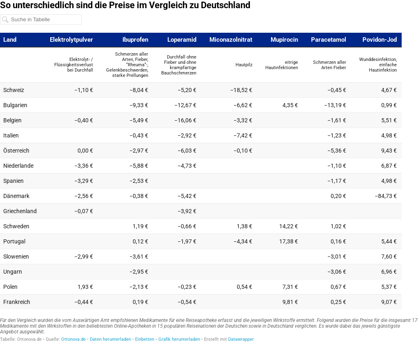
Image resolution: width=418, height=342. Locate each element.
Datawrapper (241, 339)
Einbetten (144, 339)
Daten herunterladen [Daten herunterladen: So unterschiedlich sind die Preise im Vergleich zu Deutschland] (110, 339)
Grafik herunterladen (179, 339)
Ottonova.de (73, 339)
